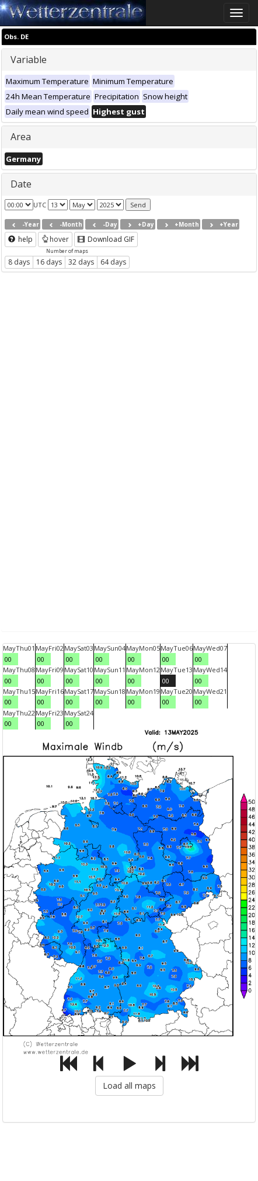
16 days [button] (49, 262)
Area (21, 136)
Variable (29, 59)
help (20, 239)
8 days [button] (19, 262)
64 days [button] (113, 262)
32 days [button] (81, 262)
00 (8, 659)
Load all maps (129, 1085)
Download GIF (106, 239)
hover (55, 239)
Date (21, 184)
